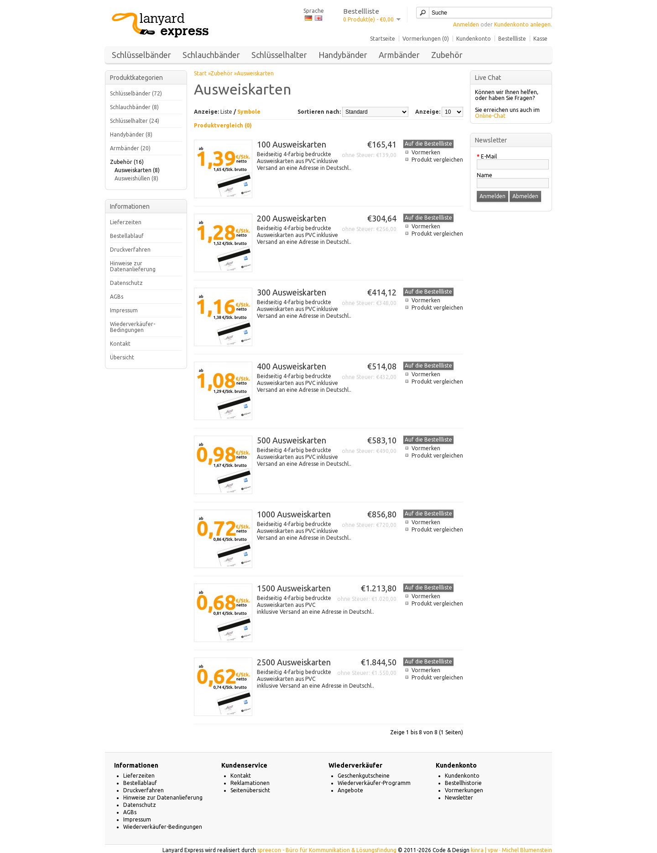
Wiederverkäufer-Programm (374, 783)
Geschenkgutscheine (364, 776)
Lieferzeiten (125, 222)
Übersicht (122, 357)
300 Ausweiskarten (291, 292)
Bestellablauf (127, 236)
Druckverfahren (130, 250)
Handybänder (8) (131, 134)
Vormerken (426, 152)
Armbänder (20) (130, 148)
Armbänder (399, 54)
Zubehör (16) (127, 162)
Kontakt (120, 344)
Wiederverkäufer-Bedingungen (132, 327)
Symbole (249, 112)
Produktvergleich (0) (223, 125)
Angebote (350, 790)
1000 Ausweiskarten (294, 514)
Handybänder (342, 54)
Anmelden (466, 24)
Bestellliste (512, 39)
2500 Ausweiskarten (294, 662)
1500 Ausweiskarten (294, 588)
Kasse (540, 39)
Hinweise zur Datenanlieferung (133, 266)
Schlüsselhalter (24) (134, 121)
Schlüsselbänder (141, 54)
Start (200, 73)
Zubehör (447, 54)
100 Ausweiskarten (291, 144)
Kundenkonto (473, 39)
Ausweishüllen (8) (136, 178)
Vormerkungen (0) (425, 39)
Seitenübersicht (250, 790)
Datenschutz (126, 283)
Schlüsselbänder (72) (136, 93)
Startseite (382, 39)
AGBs (116, 297)
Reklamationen (250, 783)
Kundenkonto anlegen (522, 24)
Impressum (124, 310)
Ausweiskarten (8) (137, 170)
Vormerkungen (464, 790)
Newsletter (459, 797)
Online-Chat (490, 116)
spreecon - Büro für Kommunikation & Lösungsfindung (326, 850)
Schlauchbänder (211, 54)
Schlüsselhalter (279, 54)
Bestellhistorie (463, 783)
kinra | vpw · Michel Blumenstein (511, 850)
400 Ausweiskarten (291, 366)
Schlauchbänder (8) (134, 107)
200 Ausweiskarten (291, 218)
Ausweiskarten (255, 73)
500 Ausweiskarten (291, 440)
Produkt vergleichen (437, 160)
